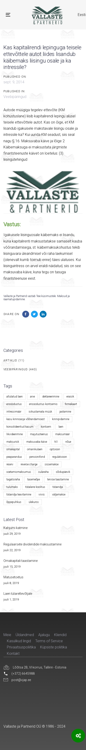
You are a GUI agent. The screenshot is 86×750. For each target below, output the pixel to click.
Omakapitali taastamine (20, 561)
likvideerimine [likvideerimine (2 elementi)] (14, 434)
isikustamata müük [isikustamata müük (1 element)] (40, 411)
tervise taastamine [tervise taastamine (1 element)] (58, 479)
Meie (7, 635)
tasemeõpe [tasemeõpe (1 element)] (33, 479)
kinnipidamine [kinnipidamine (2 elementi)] (60, 419)
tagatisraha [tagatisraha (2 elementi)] (13, 479)
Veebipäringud (14, 97)
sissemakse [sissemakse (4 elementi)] (51, 464)
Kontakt (13, 653)
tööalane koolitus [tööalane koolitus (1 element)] (35, 487)
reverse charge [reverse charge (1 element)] (29, 464)
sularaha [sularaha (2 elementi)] (43, 472)
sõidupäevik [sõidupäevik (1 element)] (63, 472)
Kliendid (60, 635)
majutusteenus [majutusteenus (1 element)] (39, 434)
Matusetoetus (13, 577)
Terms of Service (49, 641)
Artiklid (10, 360)
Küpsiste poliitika (53, 647)
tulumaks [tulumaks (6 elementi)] (12, 487)
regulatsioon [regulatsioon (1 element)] (59, 456)
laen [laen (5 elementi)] (60, 426)
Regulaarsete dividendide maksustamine (32, 544)
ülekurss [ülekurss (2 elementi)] (34, 502)
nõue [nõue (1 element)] (68, 441)
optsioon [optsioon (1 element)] (55, 449)
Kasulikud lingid (19, 641)
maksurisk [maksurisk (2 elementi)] (12, 441)
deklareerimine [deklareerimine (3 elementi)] (50, 396)
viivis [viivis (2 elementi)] (42, 494)
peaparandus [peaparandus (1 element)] (14, 456)
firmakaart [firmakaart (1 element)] (71, 404)
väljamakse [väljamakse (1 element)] (58, 494)
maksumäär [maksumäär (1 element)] (62, 434)
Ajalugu (44, 635)
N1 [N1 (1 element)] (56, 441)
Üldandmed (25, 635)
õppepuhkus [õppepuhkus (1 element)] (13, 502)
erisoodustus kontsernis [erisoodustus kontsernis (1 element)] (43, 404)
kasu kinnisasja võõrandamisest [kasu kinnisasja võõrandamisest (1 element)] (25, 419)
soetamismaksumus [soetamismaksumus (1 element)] (18, 472)
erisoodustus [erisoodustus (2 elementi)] (14, 404)
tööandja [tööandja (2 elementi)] (58, 487)
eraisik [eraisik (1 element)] (70, 396)
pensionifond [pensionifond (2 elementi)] (37, 456)
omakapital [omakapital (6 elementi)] (13, 449)
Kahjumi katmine (15, 528)
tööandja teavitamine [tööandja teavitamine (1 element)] (18, 494)
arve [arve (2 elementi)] (32, 396)
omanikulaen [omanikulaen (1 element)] (34, 449)
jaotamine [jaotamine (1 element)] (65, 411)
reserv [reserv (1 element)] (9, 464)
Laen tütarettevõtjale (17, 593)
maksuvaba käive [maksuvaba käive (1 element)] (36, 441)
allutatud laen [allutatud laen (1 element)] (14, 396)
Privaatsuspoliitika (21, 647)
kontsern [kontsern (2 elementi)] (46, 426)
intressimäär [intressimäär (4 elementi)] (13, 411)
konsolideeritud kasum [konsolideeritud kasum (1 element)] (19, 426)
